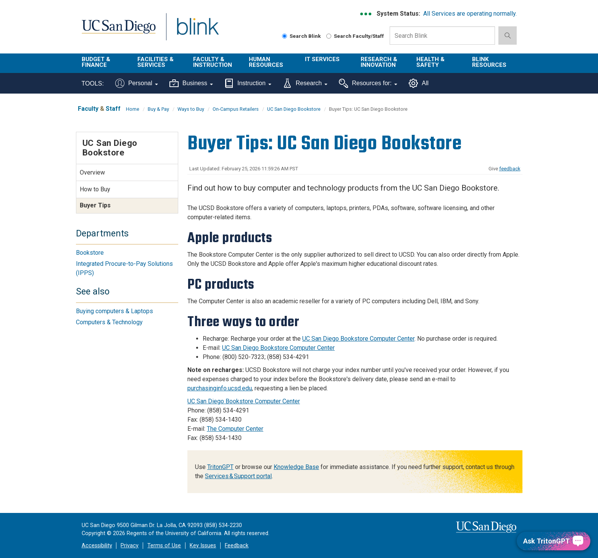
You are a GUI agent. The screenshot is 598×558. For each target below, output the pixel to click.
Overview (92, 172)
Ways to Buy (190, 109)
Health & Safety (430, 62)
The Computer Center (235, 428)
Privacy (130, 545)
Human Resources (266, 62)
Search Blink (301, 36)
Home (132, 109)
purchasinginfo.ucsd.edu (219, 388)
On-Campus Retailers (236, 109)
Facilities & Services (155, 62)
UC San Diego (118, 31)
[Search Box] (442, 35)
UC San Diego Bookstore (294, 109)
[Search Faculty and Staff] (328, 36)
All (419, 83)
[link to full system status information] (366, 14)
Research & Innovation (379, 62)
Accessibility (97, 545)
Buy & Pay (158, 109)
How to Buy (95, 189)
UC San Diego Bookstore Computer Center (358, 338)
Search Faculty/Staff (355, 36)
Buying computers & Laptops (114, 311)
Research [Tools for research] (305, 83)
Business (191, 83)
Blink (197, 31)
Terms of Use (164, 545)
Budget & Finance (96, 62)
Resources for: (368, 83)
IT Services (322, 59)
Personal (136, 83)
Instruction (247, 83)
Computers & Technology (109, 322)
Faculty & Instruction (212, 62)
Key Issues (203, 545)
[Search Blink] (284, 36)
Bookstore (90, 252)
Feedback (236, 545)
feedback (510, 168)
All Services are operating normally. (470, 13)
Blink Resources (489, 62)
